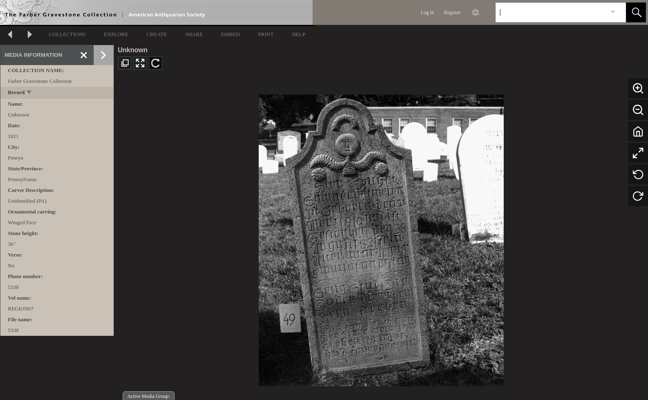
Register (452, 12)
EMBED (230, 34)
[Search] (551, 12)
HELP (299, 34)
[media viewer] (381, 238)
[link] (613, 12)
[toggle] (30, 93)
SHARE (194, 34)
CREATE (156, 34)
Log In (427, 12)
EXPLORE (116, 34)
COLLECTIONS (67, 34)
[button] (636, 12)
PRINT (266, 34)
